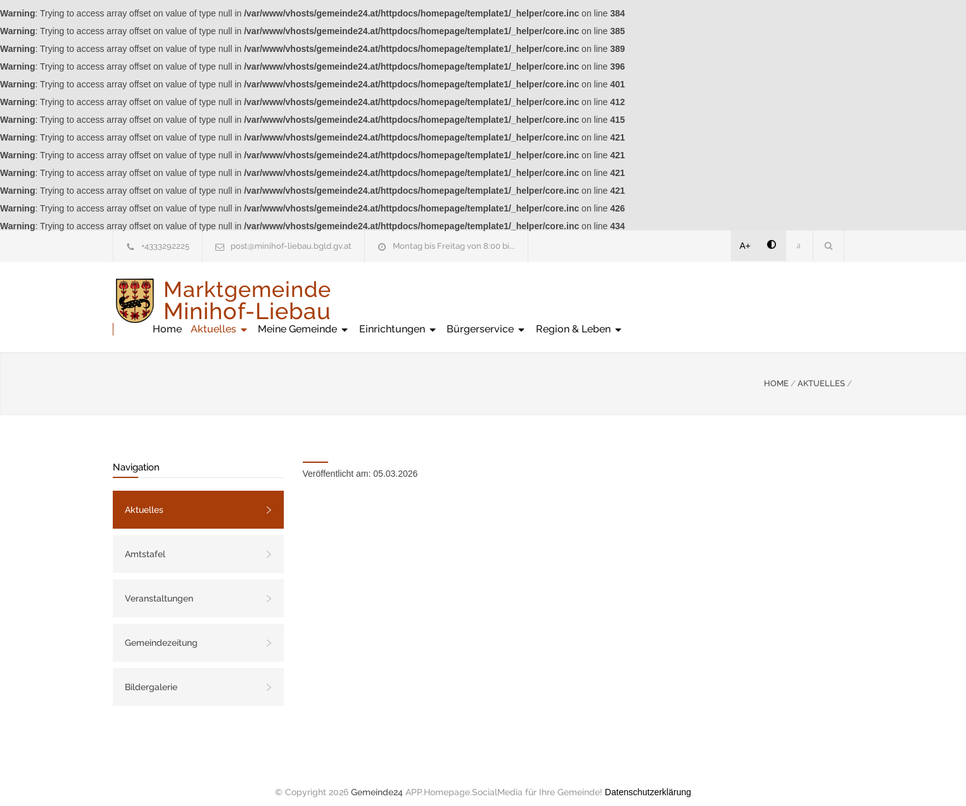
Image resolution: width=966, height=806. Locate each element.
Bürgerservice (717, 300)
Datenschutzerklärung (648, 779)
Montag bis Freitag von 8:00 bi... (454, 246)
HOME (776, 370)
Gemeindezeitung (161, 630)
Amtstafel (145, 541)
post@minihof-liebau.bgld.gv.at (291, 246)
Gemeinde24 (377, 779)
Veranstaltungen (159, 586)
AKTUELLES (821, 370)
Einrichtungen (629, 300)
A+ (745, 246)
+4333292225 (165, 246)
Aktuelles (450, 300)
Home (397, 300)
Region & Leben (810, 300)
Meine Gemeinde (534, 300)
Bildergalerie (151, 674)
